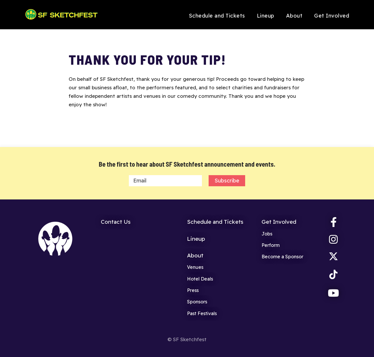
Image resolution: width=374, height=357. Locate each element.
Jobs (267, 234)
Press (193, 290)
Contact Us (116, 221)
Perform (271, 245)
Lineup (265, 15)
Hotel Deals (200, 279)
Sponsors (197, 302)
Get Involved (331, 15)
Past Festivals (202, 313)
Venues (195, 267)
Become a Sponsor (282, 256)
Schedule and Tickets (217, 15)
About (294, 15)
